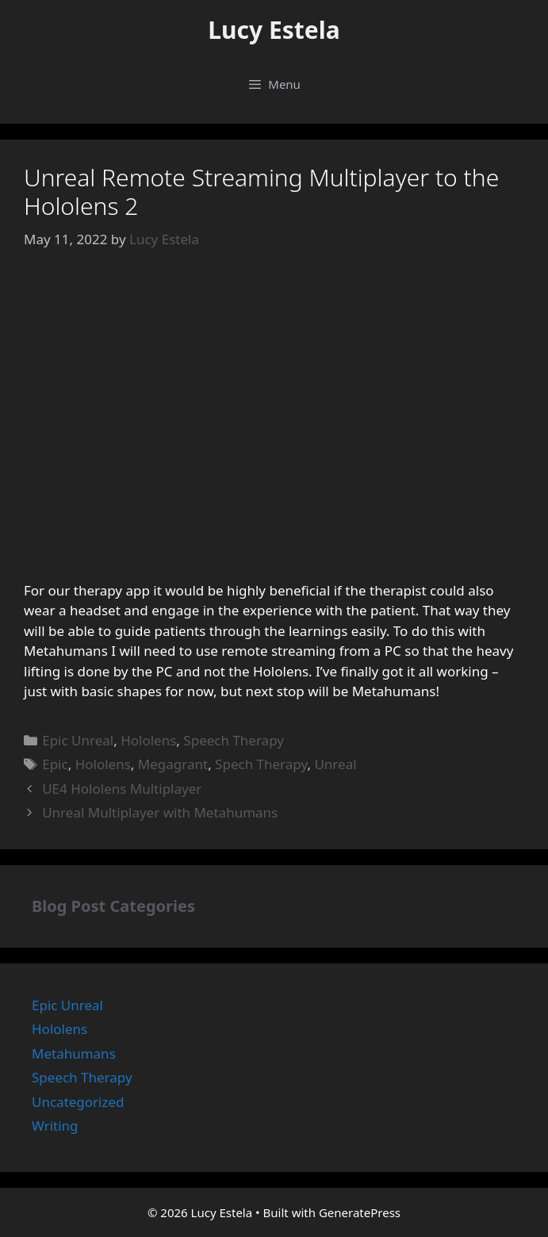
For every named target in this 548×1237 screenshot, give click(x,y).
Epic (54, 764)
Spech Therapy (261, 764)
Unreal (335, 764)
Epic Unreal (77, 740)
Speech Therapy (233, 740)
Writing (55, 1125)
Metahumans (74, 1053)
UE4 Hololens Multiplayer (121, 788)
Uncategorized (78, 1102)
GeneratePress (359, 1212)
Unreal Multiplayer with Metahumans (160, 812)
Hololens (148, 740)
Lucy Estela (273, 29)
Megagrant (173, 764)
